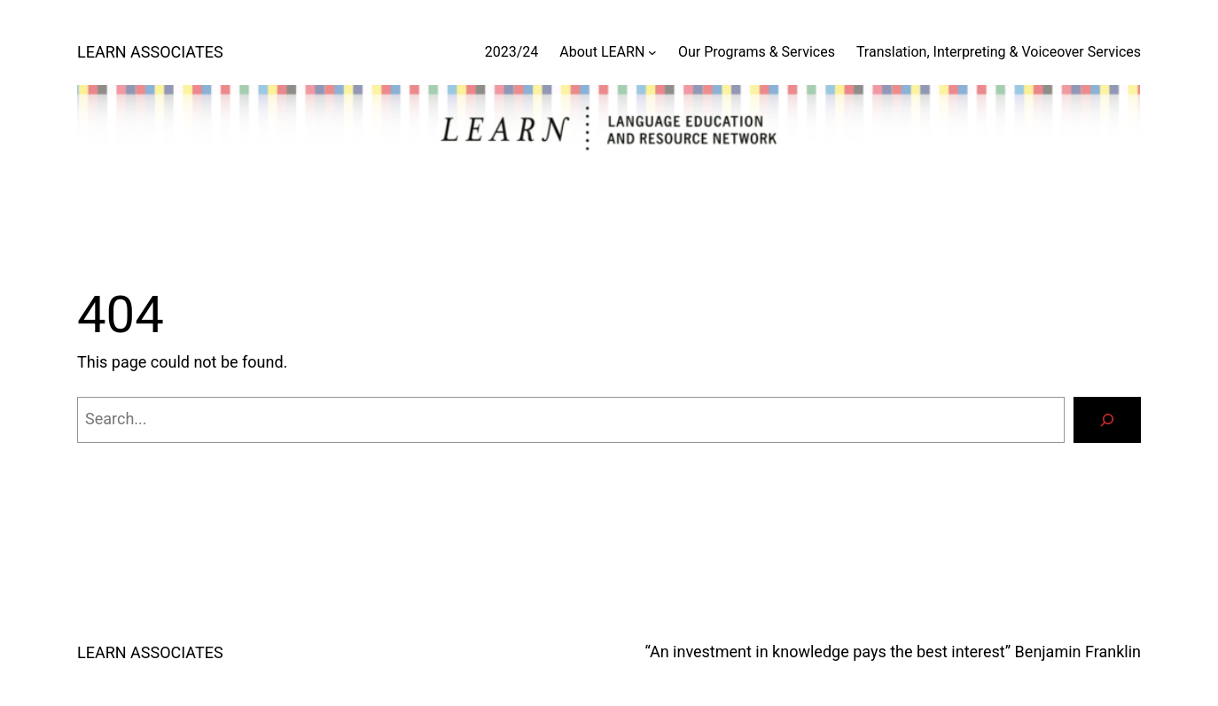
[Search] (1107, 420)
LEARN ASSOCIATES (150, 52)
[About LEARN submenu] (652, 52)
